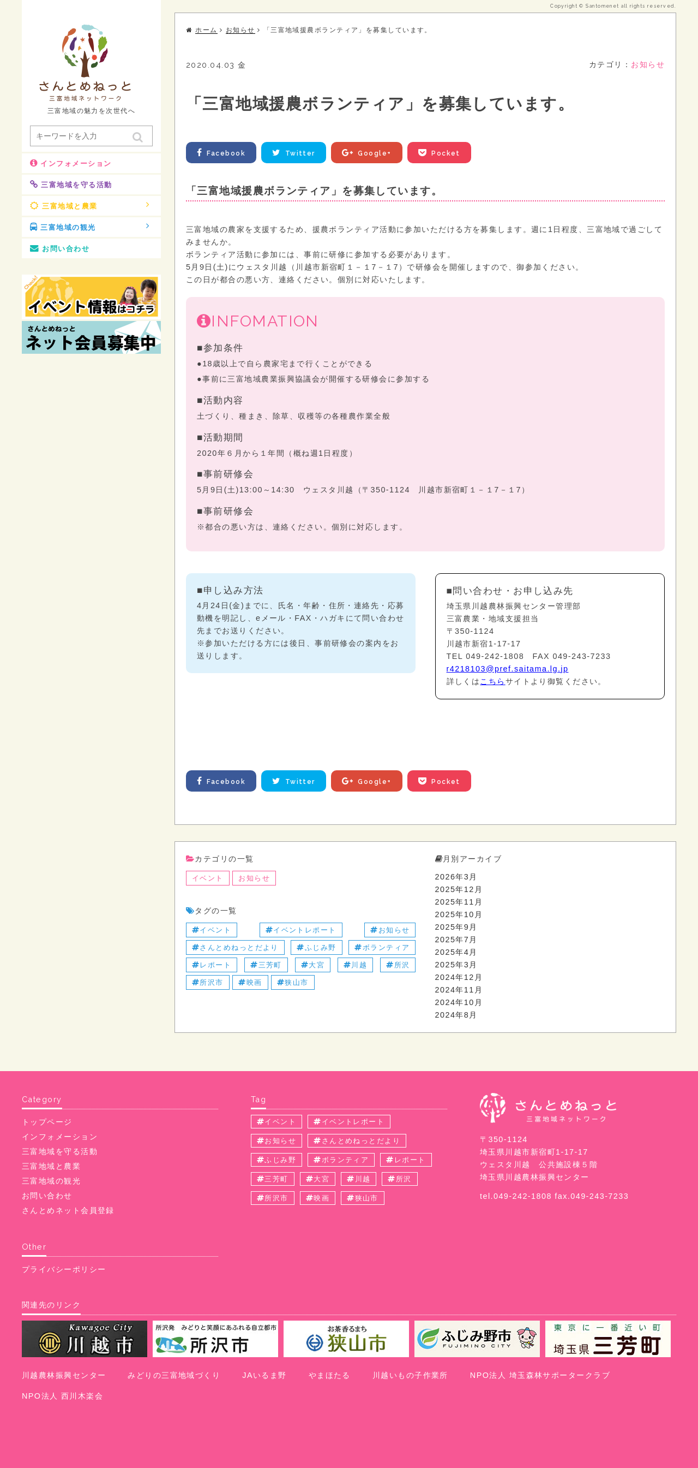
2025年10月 (459, 914)
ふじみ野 (316, 947)
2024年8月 (456, 1015)
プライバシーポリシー (64, 1269)
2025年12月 (459, 889)
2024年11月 (459, 989)
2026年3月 (456, 876)
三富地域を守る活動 (71, 184)
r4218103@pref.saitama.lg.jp (508, 668)
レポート (211, 965)
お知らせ (648, 64)
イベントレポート (301, 930)
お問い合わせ (59, 248)
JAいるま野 (264, 1375)
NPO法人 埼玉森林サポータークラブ (540, 1375)
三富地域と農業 (90, 205)
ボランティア (382, 947)
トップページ (47, 1122)
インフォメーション (70, 163)
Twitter (294, 152)
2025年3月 (456, 964)
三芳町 (266, 965)
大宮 (312, 965)
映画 (250, 982)
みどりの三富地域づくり (174, 1375)
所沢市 (208, 982)
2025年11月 (459, 902)
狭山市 (293, 982)
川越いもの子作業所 (410, 1375)
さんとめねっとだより (235, 947)
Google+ (368, 152)
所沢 (398, 965)
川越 (355, 965)
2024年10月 (459, 1002)
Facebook (221, 152)
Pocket (440, 152)
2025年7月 (456, 939)
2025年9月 (456, 927)
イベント (208, 878)
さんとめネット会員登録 (68, 1210)
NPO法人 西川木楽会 (62, 1396)
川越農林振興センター (64, 1375)
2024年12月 (459, 977)
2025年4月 (456, 952)
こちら (492, 681)
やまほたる (330, 1375)
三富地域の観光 (90, 226)
